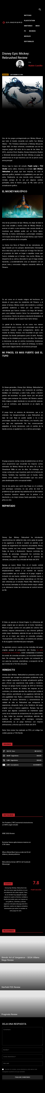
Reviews (5, 75)
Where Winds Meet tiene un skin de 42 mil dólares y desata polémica (16, 853)
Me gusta (38, 751)
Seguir (39, 755)
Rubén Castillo (35, 65)
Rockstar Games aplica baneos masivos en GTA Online (16, 843)
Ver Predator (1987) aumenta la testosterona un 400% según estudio (17, 823)
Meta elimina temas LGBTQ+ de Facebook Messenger (16, 863)
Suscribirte (37, 765)
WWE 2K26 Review (8, 833)
